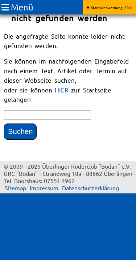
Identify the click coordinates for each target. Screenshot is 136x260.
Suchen (20, 131)
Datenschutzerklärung (90, 187)
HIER (63, 90)
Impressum (44, 187)
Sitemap (15, 187)
